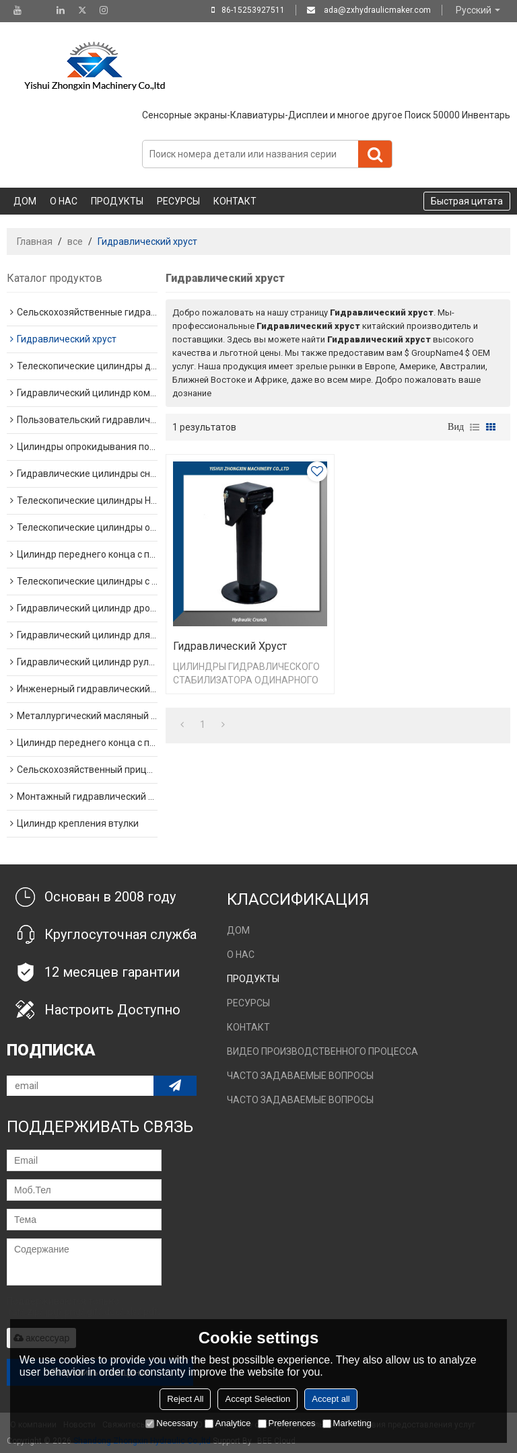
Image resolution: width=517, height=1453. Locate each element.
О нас (63, 201)
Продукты (117, 201)
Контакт (234, 201)
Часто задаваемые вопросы (300, 1075)
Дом (24, 201)
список (475, 427)
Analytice (228, 1423)
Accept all (330, 1399)
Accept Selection (257, 1399)
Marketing (347, 1423)
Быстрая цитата (467, 201)
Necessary (171, 1423)
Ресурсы (178, 201)
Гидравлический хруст (230, 646)
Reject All (185, 1399)
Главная (35, 241)
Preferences (287, 1423)
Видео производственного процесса (322, 1051)
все (75, 241)
